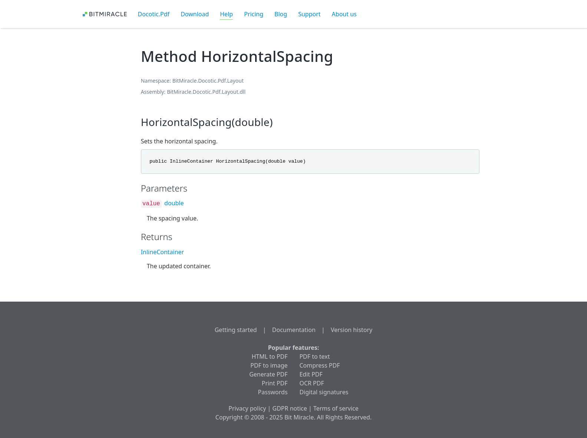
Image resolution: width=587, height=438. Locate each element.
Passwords (273, 392)
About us (344, 14)
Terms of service (336, 408)
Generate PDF (268, 374)
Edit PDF (310, 374)
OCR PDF (311, 383)
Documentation (294, 330)
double (174, 203)
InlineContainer (162, 252)
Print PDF (275, 383)
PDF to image (268, 365)
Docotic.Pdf (154, 14)
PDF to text (314, 356)
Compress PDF (319, 365)
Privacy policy (247, 408)
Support (309, 14)
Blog (280, 14)
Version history (351, 330)
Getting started (236, 330)
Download (195, 14)
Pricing (253, 14)
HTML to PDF (270, 356)
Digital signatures (323, 392)
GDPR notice (290, 408)
